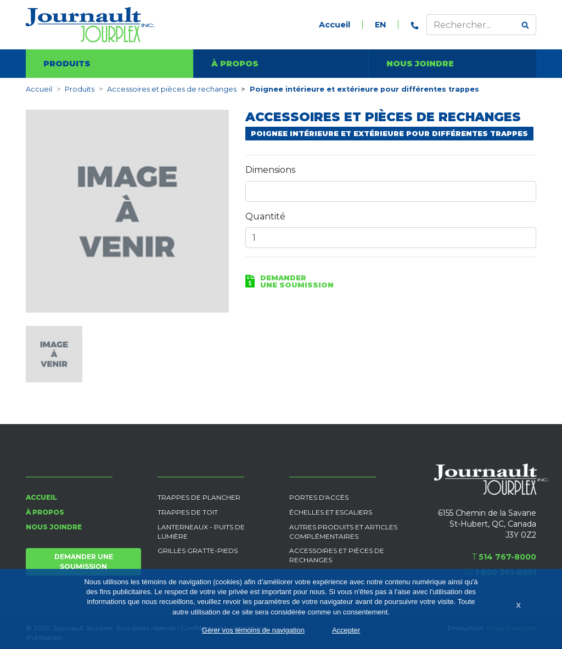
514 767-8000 (507, 557)
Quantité (265, 216)
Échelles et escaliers (330, 512)
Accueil (334, 25)
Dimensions (270, 170)
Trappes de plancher (199, 497)
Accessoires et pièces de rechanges (172, 89)
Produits (67, 64)
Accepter (346, 630)
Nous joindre (420, 64)
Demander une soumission (83, 561)
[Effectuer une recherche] (470, 24)
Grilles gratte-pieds (198, 550)
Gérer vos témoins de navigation (253, 630)
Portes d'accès (319, 497)
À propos (234, 64)
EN (380, 25)
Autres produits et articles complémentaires (343, 531)
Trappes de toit (188, 512)
